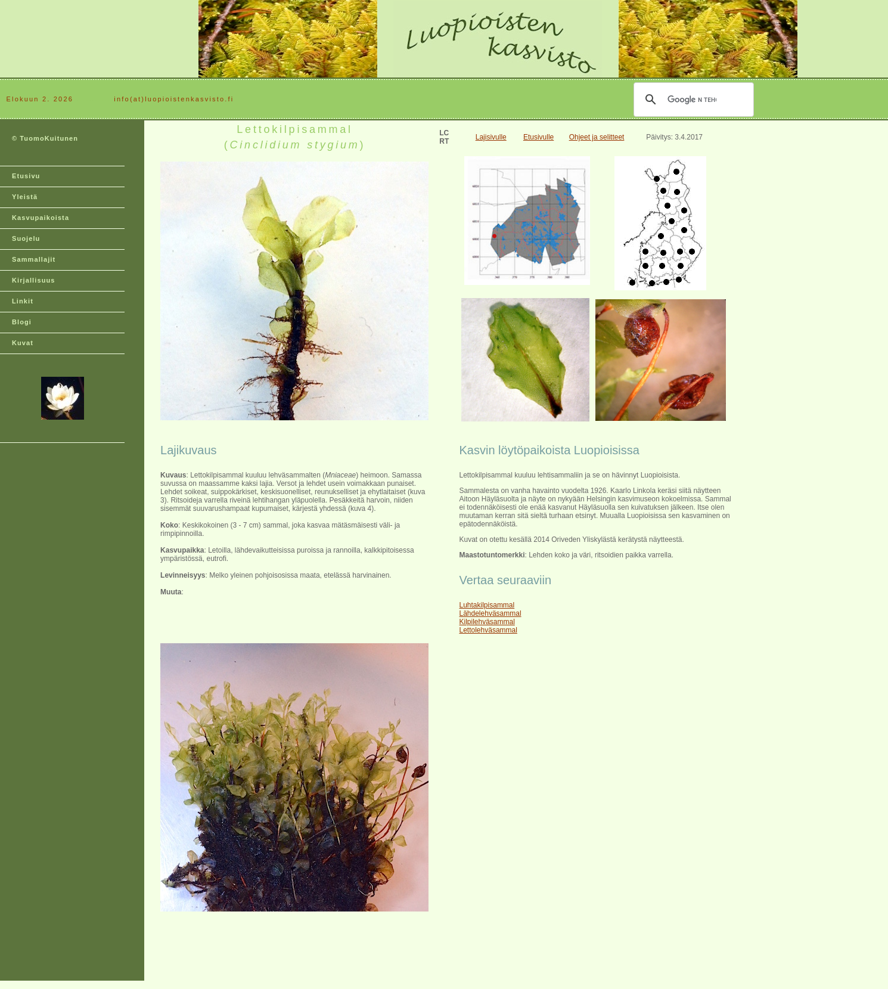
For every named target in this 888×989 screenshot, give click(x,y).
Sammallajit (33, 259)
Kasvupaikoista (40, 217)
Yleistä (25, 196)
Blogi (22, 321)
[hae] (691, 99)
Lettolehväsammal (488, 630)
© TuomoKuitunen (45, 138)
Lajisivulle (491, 137)
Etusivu (26, 175)
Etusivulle (538, 137)
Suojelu (26, 238)
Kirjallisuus (33, 280)
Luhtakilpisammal (487, 605)
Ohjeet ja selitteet (597, 137)
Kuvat (22, 342)
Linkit (22, 301)
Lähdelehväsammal (490, 613)
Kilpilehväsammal (487, 622)
